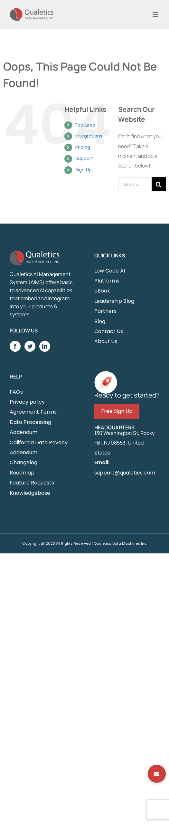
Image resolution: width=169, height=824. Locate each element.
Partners (105, 311)
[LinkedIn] (44, 346)
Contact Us (108, 331)
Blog (99, 321)
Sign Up (83, 170)
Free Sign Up (117, 411)
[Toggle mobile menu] (156, 14)
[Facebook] (15, 346)
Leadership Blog (114, 301)
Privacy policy (27, 402)
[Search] (159, 184)
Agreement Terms (33, 412)
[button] (157, 774)
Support (84, 158)
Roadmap (22, 472)
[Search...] (135, 184)
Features (85, 125)
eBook (102, 290)
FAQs (16, 392)
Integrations (88, 136)
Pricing (82, 147)
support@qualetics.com (124, 472)
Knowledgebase (30, 493)
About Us (105, 341)
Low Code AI (109, 270)
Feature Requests (32, 482)
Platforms (106, 280)
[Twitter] (29, 346)
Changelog (23, 462)
